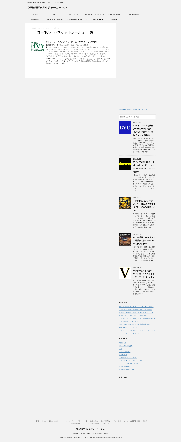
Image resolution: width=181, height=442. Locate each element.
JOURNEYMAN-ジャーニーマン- (47, 7)
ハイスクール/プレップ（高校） (94, 15)
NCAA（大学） (74, 15)
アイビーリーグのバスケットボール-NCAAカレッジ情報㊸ (71, 42)
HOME (35, 15)
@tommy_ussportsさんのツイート (133, 109)
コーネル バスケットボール (69, 52)
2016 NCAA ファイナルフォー (59, 47)
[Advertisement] (137, 66)
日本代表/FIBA (133, 15)
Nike (107, 47)
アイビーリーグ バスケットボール (70, 49)
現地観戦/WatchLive (74, 19)
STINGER (118, 437)
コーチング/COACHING (54, 19)
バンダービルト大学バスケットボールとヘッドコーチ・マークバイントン (144, 274)
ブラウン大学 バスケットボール (79, 54)
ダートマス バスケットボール (92, 52)
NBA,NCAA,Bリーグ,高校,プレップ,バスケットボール (90, 433)
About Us (114, 19)
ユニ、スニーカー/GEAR (94, 19)
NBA (55, 15)
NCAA (73, 47)
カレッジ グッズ (90, 49)
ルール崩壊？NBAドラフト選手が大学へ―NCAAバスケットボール (144, 240)
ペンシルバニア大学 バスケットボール (90, 56)
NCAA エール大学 (98, 47)
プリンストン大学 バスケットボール (61, 56)
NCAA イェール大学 (84, 47)
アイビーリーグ (51, 49)
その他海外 (35, 19)
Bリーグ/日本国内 (113, 15)
